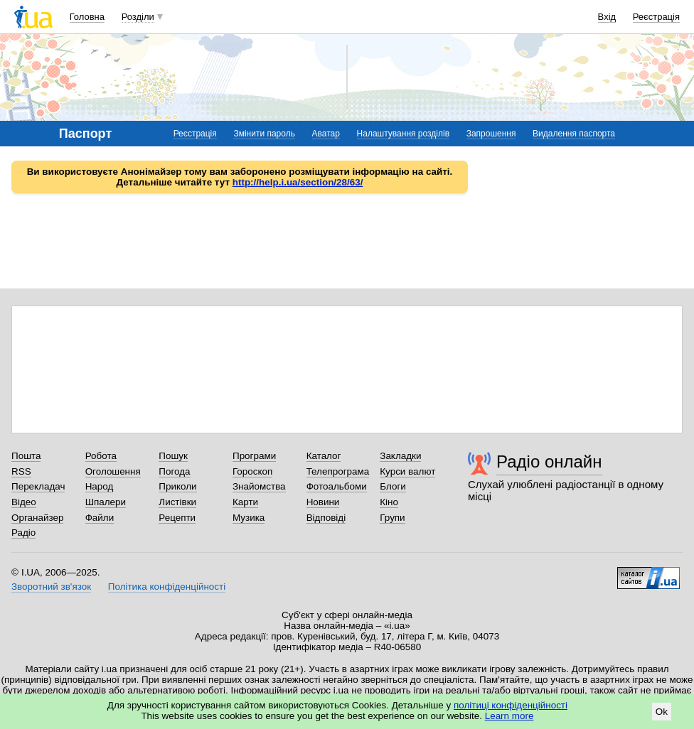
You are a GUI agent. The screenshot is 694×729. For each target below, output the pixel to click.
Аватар (326, 134)
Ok (662, 711)
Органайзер (37, 517)
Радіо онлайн (549, 461)
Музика (249, 517)
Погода (174, 471)
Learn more (509, 716)
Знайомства (259, 486)
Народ (99, 486)
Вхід (607, 16)
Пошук (173, 455)
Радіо (23, 532)
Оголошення (113, 471)
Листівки (177, 502)
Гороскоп (252, 471)
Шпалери (105, 502)
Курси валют (407, 471)
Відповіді (326, 517)
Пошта (26, 455)
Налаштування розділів (403, 134)
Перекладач (38, 486)
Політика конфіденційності (166, 586)
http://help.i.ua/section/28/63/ (298, 182)
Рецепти (177, 517)
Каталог (323, 455)
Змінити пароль (264, 134)
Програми (254, 455)
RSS (21, 471)
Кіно (389, 502)
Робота (101, 455)
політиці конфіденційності (510, 705)
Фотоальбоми (336, 486)
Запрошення (491, 134)
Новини (323, 502)
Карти (245, 502)
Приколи (177, 486)
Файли (99, 517)
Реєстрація (656, 16)
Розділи (138, 16)
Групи (392, 517)
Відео (23, 502)
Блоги (393, 486)
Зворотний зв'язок (51, 586)
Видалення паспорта (574, 134)
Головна (87, 16)
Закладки (400, 455)
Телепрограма (338, 471)
